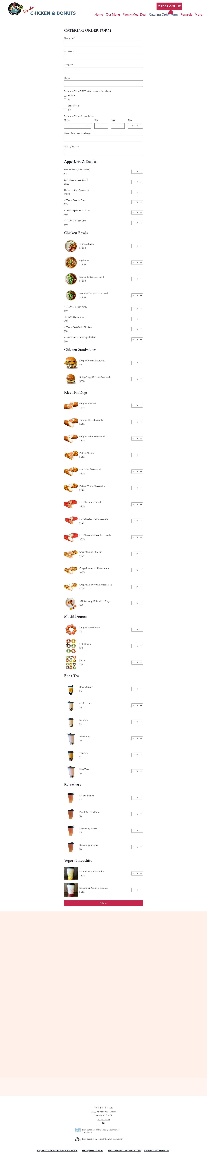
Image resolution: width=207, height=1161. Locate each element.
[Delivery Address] (102, 152)
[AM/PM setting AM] (139, 125)
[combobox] (77, 126)
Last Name (69, 51)
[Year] (117, 125)
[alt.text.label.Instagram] (103, 1123)
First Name (69, 38)
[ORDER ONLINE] (169, 6)
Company (68, 64)
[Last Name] (102, 57)
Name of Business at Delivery (77, 133)
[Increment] (141, 171)
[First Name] (102, 44)
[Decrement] (133, 171)
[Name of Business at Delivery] (102, 139)
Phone (67, 78)
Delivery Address (71, 146)
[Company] (102, 70)
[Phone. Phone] (102, 83)
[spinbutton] (137, 171)
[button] (170, 11)
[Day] (100, 125)
